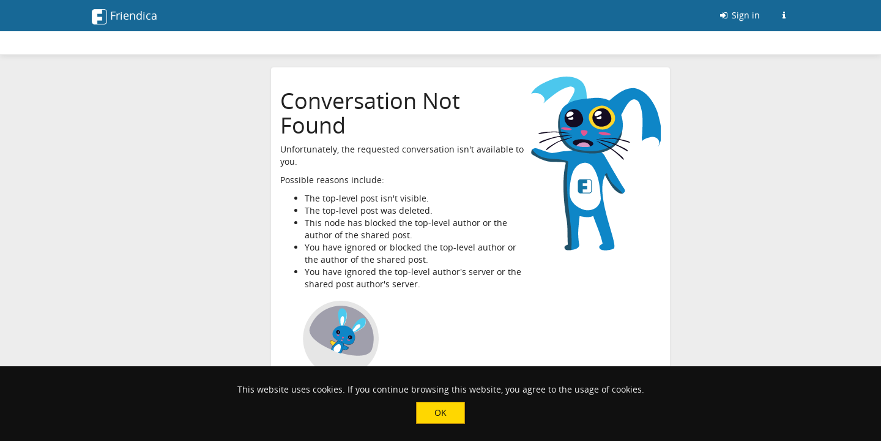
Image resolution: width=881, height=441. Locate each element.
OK (440, 412)
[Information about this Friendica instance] (783, 15)
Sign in (739, 15)
